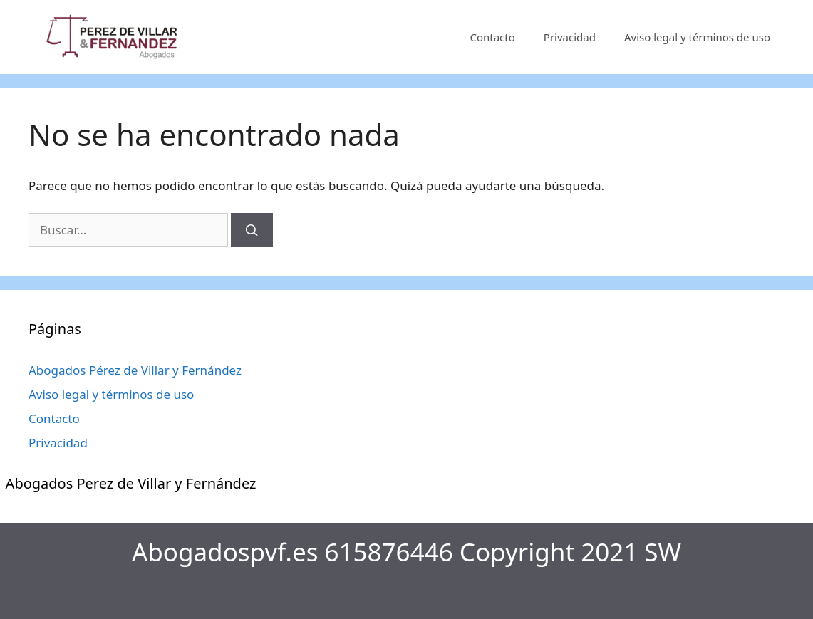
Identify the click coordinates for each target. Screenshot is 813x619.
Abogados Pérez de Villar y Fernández (135, 370)
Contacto (492, 37)
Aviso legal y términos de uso (697, 37)
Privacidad (570, 37)
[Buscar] (252, 230)
